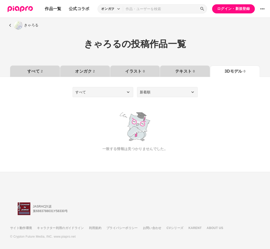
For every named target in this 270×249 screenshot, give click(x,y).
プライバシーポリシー (122, 228)
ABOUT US (215, 228)
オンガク (85, 71)
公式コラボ (79, 9)
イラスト (135, 71)
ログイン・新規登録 (233, 9)
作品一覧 (53, 9)
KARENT (195, 228)
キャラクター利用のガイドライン (60, 228)
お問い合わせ (152, 228)
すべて (35, 71)
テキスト (185, 71)
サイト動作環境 (21, 228)
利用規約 (95, 228)
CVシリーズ (175, 228)
